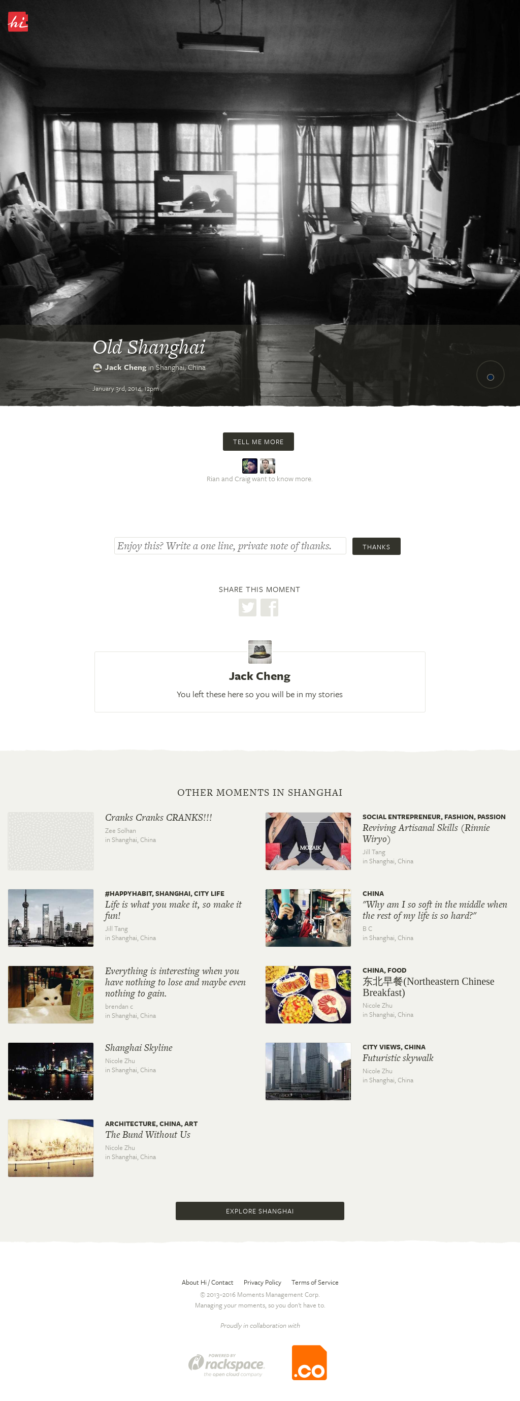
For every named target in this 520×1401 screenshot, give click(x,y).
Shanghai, (181, 366)
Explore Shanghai (260, 1211)
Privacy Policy (262, 1282)
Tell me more (258, 442)
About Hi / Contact (208, 1282)
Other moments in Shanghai (260, 793)
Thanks (377, 547)
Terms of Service (315, 1282)
